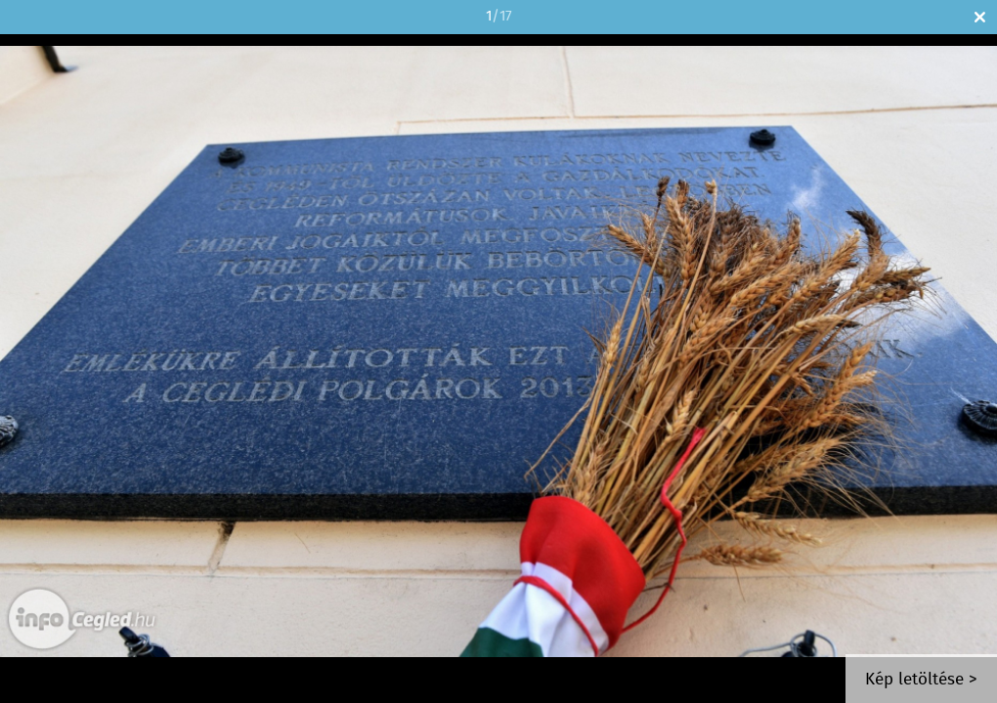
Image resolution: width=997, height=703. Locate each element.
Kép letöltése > (921, 680)
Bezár (980, 17)
